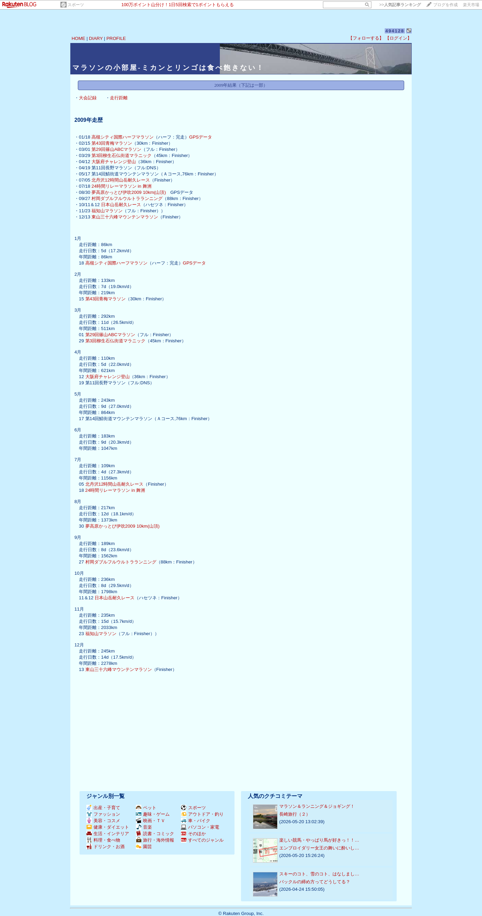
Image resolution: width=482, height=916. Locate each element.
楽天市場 (471, 4)
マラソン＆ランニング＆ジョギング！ (317, 806)
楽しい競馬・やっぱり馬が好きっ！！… (319, 840)
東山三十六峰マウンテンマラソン (124, 216)
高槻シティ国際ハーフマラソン (122, 137)
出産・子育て (103, 807)
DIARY (96, 38)
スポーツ (76, 4)
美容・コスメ (103, 820)
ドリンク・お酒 (105, 846)
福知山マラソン (107, 210)
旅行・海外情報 (155, 840)
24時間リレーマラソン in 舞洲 (121, 186)
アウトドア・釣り (202, 814)
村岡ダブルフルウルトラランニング (126, 198)
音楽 (144, 827)
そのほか (193, 833)
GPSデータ (200, 137)
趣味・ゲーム (153, 814)
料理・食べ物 (103, 840)
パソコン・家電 (200, 827)
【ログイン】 (398, 38)
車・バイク (195, 820)
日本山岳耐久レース (121, 204)
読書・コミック (155, 833)
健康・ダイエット (107, 827)
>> (400, 4)
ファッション (103, 814)
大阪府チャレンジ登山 (113, 161)
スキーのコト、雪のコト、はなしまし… (319, 873)
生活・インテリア (107, 833)
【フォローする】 (366, 38)
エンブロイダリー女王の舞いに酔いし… (319, 847)
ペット (146, 807)
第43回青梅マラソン (111, 143)
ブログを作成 (445, 4)
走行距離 (119, 97)
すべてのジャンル (202, 840)
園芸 (144, 846)
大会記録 (88, 97)
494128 (394, 30)
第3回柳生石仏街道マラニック (121, 155)
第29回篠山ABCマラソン (116, 149)
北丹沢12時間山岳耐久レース (120, 180)
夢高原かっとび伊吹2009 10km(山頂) (128, 192)
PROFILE (116, 38)
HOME (78, 38)
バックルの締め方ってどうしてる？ (314, 881)
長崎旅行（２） (294, 814)
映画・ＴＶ (150, 820)
